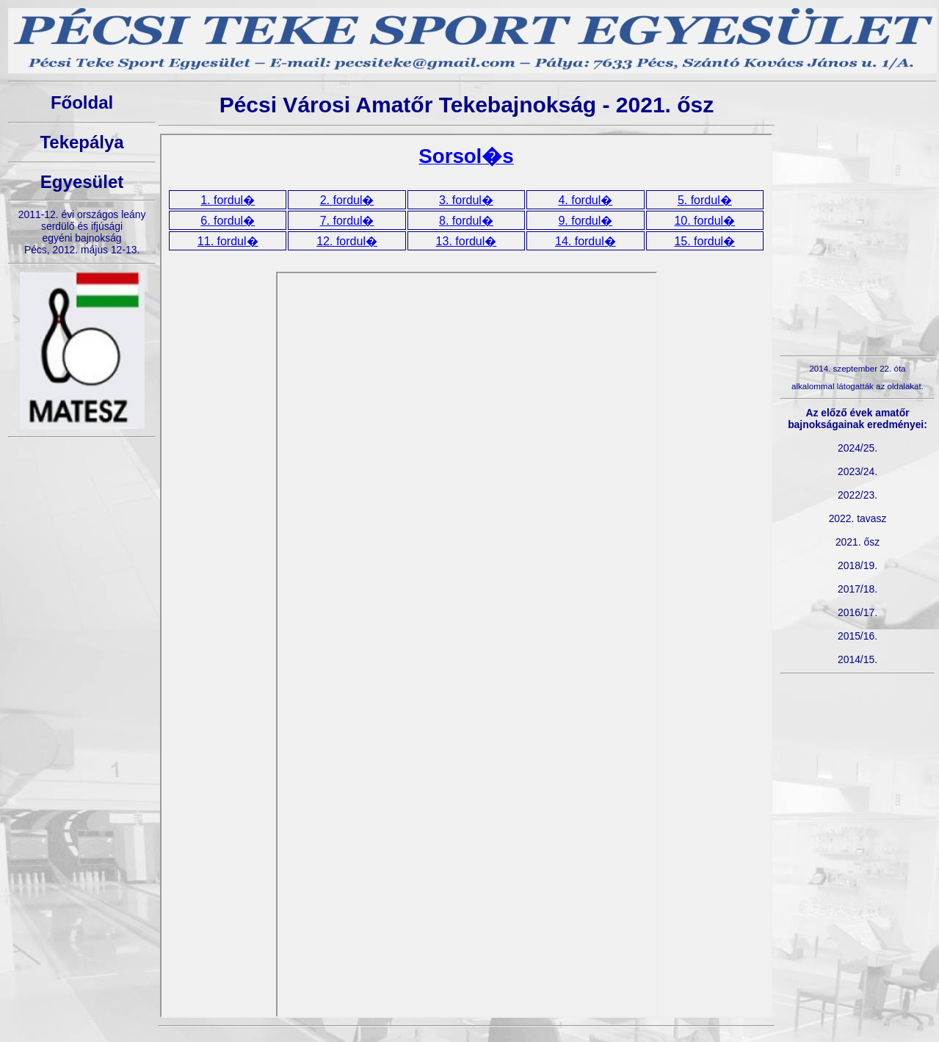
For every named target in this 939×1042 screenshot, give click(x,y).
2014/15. (857, 659)
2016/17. (857, 612)
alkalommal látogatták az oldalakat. (857, 386)
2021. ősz (857, 542)
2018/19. (857, 565)
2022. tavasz (858, 518)
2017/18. (857, 589)
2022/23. (857, 495)
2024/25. (857, 448)
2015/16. (857, 636)
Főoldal (82, 102)
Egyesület (81, 182)
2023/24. (857, 471)
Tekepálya (81, 142)
